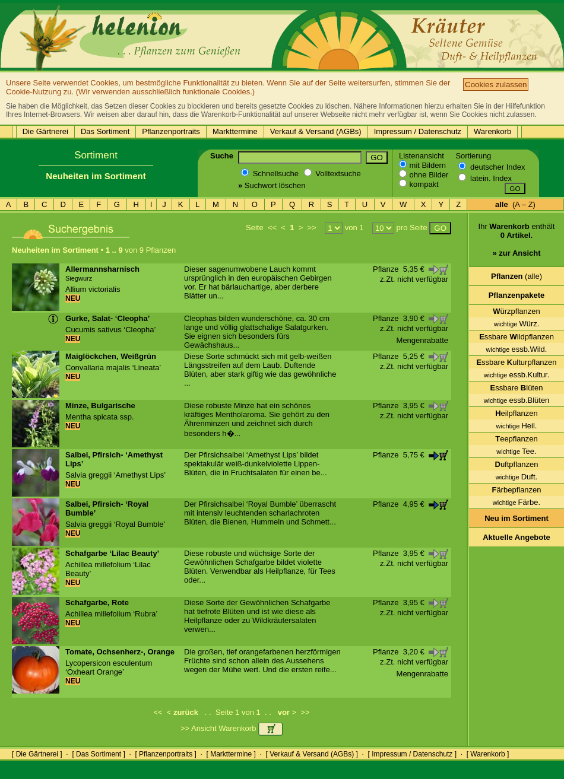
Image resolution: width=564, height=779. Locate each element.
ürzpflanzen (516, 311)
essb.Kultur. (517, 374)
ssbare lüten (516, 387)
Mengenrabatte (422, 340)
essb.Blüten (517, 400)
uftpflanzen (516, 464)
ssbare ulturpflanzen (516, 362)
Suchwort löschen (271, 185)
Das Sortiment (105, 131)
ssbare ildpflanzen (516, 336)
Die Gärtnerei (45, 131)
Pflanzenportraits (171, 131)
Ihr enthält (517, 244)
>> (311, 227)
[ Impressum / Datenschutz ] (412, 754)
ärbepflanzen (516, 489)
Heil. (516, 425)
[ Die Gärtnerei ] (37, 754)
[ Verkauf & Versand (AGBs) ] (312, 754)
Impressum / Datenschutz (417, 131)
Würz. (517, 323)
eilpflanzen (516, 413)
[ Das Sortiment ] (98, 754)
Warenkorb (492, 131)
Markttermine (235, 131)
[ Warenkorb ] (488, 754)
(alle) (516, 276)
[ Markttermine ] (230, 754)
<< (272, 227)
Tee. (516, 451)
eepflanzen (516, 438)
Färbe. (516, 502)
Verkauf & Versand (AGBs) (316, 131)
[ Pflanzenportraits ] (165, 754)
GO (376, 157)
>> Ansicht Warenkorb (231, 728)
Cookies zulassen (496, 84)
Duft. (516, 476)
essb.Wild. (516, 349)
